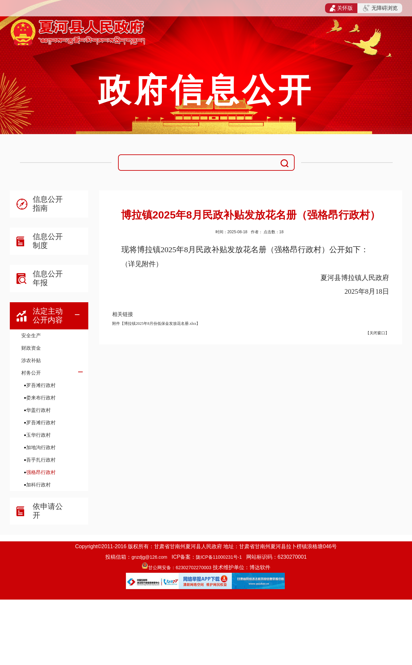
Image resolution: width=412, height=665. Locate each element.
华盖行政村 (38, 410)
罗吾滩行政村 (41, 385)
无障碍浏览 (380, 8)
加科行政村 (38, 484)
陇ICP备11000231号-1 (219, 557)
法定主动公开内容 (48, 315)
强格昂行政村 (41, 472)
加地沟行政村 (41, 447)
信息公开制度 (48, 241)
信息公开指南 (48, 203)
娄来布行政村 (41, 397)
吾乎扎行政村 (41, 460)
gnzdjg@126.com (149, 557)
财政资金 (31, 348)
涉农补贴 (31, 360)
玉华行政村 (38, 435)
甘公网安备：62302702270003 (179, 567)
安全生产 (31, 335)
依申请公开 (48, 510)
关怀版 (341, 8)
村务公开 (31, 373)
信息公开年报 (48, 278)
